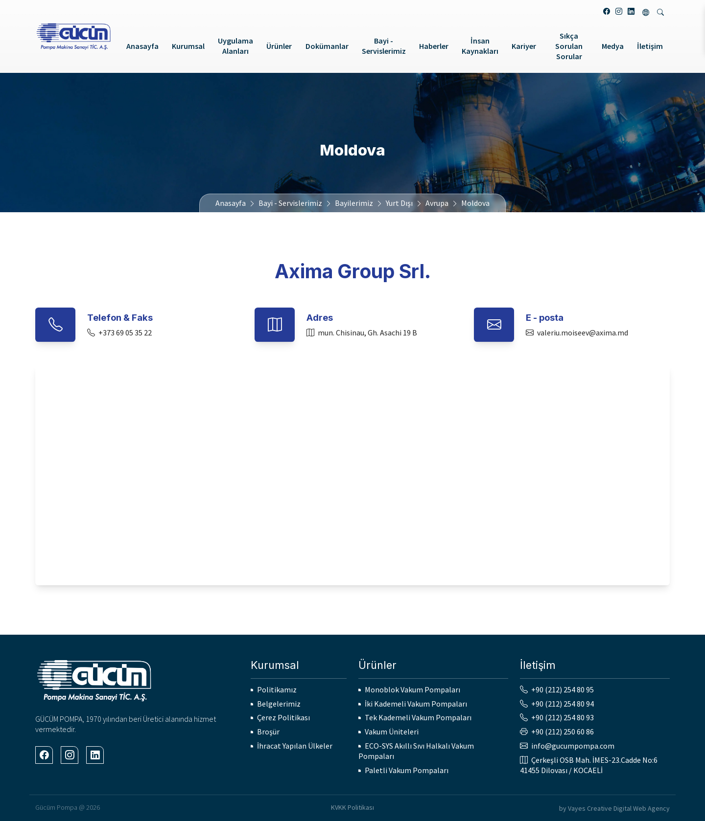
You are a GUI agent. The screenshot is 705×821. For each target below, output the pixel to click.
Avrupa (436, 203)
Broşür (268, 731)
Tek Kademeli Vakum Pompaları (418, 717)
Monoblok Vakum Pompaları (412, 689)
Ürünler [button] (279, 46)
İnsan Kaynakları (480, 46)
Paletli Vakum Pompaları (406, 770)
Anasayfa (142, 46)
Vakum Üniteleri (392, 731)
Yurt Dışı (399, 203)
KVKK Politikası (352, 807)
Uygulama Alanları (235, 46)
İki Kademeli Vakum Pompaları (416, 704)
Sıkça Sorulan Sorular (569, 46)
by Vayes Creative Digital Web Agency (614, 808)
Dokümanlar (327, 46)
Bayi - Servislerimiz (384, 46)
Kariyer (524, 46)
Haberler (433, 46)
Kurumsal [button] (188, 46)
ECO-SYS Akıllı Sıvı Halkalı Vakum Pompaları (416, 751)
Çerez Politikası (283, 717)
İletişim (650, 46)
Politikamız (277, 689)
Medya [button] (613, 46)
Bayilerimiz (354, 203)
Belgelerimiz (279, 704)
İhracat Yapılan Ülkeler (294, 746)
